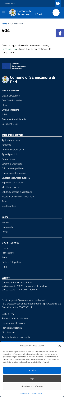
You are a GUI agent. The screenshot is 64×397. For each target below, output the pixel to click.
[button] (60, 33)
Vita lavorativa (9, 206)
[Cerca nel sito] (56, 12)
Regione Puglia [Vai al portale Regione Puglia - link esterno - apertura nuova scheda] (9, 3)
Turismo (5, 201)
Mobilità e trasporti (11, 187)
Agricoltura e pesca (11, 140)
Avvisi (5, 231)
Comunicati (7, 227)
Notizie (5, 222)
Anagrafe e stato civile (13, 149)
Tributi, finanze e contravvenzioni (18, 196)
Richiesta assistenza (12, 327)
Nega (32, 378)
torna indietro (9, 49)
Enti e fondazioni (10, 109)
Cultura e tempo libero (12, 168)
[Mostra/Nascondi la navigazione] (3, 12)
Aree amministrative (12, 100)
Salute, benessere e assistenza (17, 192)
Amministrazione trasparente (16, 337)
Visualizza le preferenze (32, 386)
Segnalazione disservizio (13, 323)
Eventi (5, 257)
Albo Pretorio (8, 332)
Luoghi (5, 248)
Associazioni (8, 252)
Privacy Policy (37, 393)
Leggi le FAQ (8, 313)
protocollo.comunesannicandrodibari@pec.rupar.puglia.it (34, 303)
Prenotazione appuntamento (16, 318)
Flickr (4, 266)
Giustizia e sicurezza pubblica (16, 177)
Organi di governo (11, 95)
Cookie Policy (25, 393)
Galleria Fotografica (11, 262)
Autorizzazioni (8, 159)
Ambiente (6, 145)
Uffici (4, 105)
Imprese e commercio (12, 182)
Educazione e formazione (14, 173)
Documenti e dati (10, 124)
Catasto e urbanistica (12, 163)
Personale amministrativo (14, 119)
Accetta (32, 370)
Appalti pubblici (9, 154)
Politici (5, 114)
